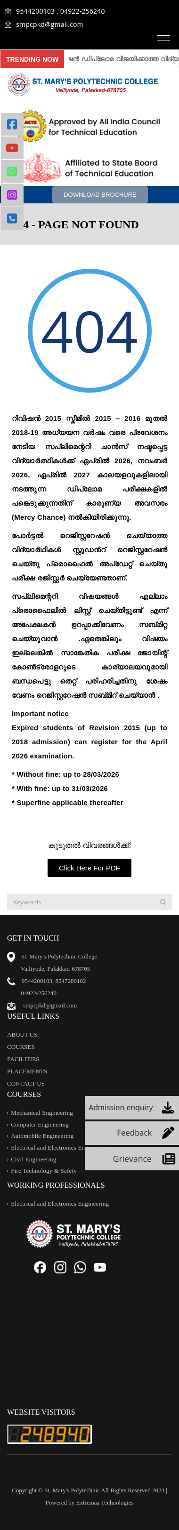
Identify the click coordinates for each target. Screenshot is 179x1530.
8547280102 (71, 980)
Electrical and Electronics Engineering (60, 1147)
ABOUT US (22, 1034)
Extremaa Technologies (105, 1502)
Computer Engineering (40, 1124)
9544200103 (37, 980)
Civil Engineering (33, 1159)
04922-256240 (39, 993)
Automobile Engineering (42, 1136)
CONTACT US (26, 1083)
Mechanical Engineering (42, 1112)
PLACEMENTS (27, 1071)
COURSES (21, 1046)
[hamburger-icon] (163, 38)
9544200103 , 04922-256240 (55, 11)
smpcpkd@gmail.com (44, 24)
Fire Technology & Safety (44, 1171)
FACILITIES (23, 1059)
